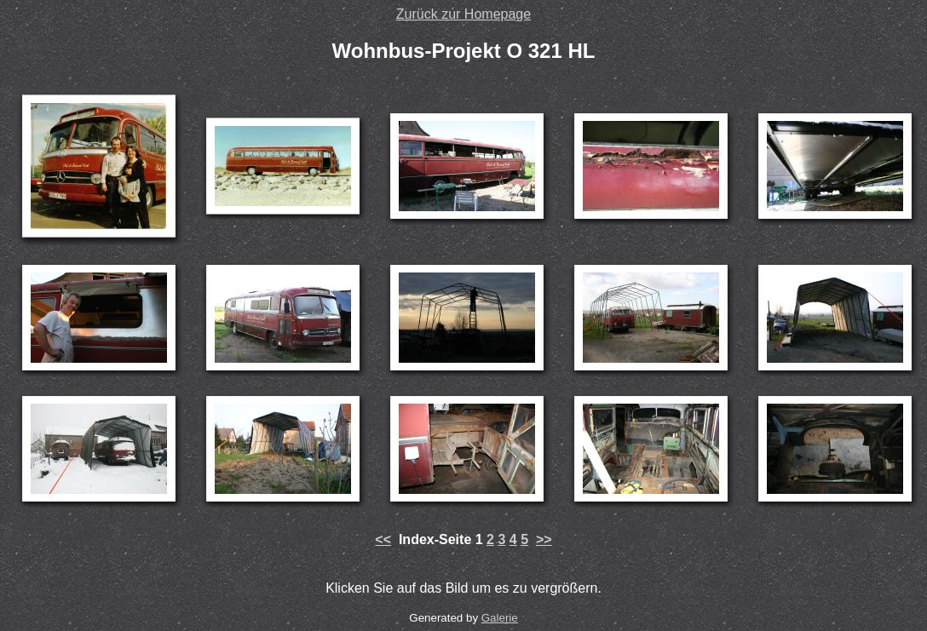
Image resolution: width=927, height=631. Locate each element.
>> (544, 539)
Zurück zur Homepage (463, 14)
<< (383, 539)
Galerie (499, 617)
